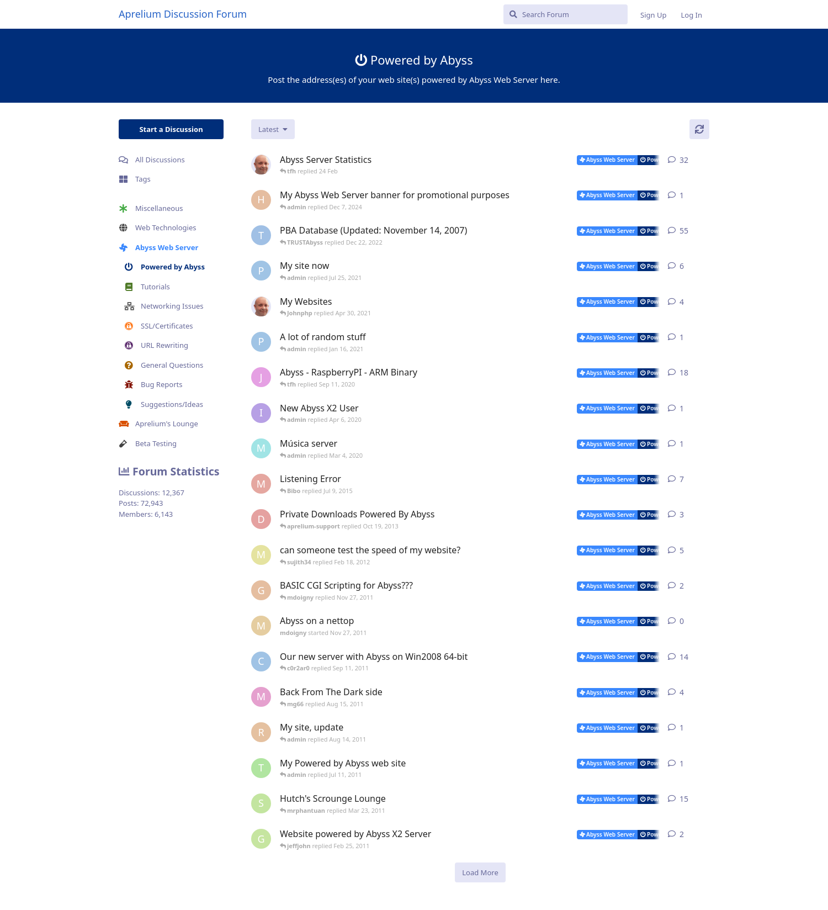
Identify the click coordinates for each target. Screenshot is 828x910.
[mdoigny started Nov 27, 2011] (261, 626)
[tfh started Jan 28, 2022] (261, 164)
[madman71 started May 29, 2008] (261, 484)
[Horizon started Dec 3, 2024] (261, 200)
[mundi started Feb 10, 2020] (261, 448)
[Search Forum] (565, 14)
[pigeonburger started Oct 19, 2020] (261, 342)
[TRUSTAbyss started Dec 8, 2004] (261, 235)
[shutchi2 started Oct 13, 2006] (261, 803)
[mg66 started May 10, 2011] (261, 697)
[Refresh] (699, 129)
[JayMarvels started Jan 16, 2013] (261, 377)
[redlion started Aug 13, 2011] (261, 732)
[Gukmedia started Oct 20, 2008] (261, 839)
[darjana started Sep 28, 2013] (261, 519)
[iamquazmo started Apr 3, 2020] (261, 413)
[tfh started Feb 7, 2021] (261, 306)
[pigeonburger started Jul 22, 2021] (261, 271)
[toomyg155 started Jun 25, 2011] (261, 768)
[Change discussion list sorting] (273, 129)
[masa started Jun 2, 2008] (261, 555)
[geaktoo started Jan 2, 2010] (261, 590)
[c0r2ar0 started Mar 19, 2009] (261, 661)
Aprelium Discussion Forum (183, 13)
